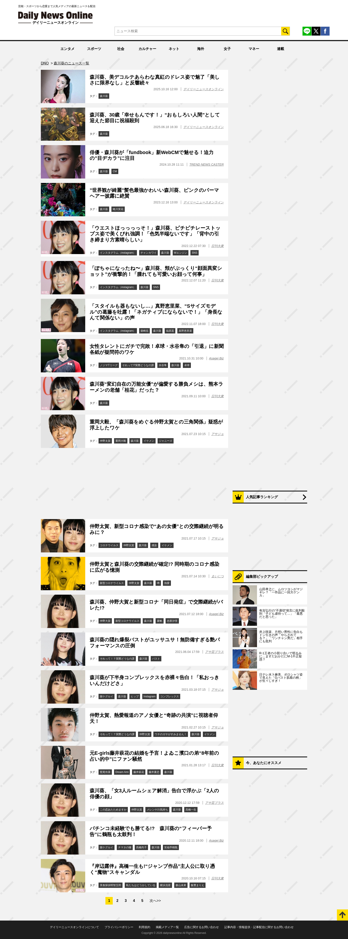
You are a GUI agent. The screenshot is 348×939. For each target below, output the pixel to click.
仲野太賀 (105, 440)
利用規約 (144, 927)
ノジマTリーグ (108, 365)
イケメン (149, 440)
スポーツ (94, 49)
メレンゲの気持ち (157, 809)
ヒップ (135, 696)
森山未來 (181, 885)
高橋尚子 (141, 847)
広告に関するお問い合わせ (201, 927)
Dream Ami (122, 772)
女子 (227, 49)
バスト (156, 658)
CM (115, 171)
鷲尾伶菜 (105, 772)
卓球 (187, 365)
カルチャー (147, 49)
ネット (174, 49)
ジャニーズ (165, 440)
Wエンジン (180, 252)
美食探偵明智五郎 (110, 885)
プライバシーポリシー (119, 927)
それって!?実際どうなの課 (138, 365)
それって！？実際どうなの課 (117, 658)
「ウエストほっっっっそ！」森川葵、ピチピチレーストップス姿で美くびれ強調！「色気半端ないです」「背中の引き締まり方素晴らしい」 (155, 234)
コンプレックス (169, 696)
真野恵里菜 (185, 330)
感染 (154, 545)
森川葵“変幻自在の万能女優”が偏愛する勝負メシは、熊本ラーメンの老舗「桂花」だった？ (156, 387)
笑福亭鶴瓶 (171, 847)
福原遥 (170, 330)
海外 (200, 49)
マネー (254, 49)
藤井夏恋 (154, 772)
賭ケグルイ (106, 696)
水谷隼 (163, 365)
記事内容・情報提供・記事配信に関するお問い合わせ (259, 927)
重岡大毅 (120, 440)
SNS (194, 252)
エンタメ (67, 49)
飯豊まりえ (197, 885)
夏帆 (159, 620)
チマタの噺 (124, 847)
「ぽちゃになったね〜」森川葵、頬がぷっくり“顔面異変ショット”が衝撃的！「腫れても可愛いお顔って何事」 (156, 271)
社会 (120, 49)
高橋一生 (191, 809)
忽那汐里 (172, 620)
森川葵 (104, 96)
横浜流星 (165, 885)
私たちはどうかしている (140, 885)
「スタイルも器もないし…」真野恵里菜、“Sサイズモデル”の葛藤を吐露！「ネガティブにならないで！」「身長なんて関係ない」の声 (156, 312)
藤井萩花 (138, 772)
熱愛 (167, 583)
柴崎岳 (144, 330)
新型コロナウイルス (112, 583)
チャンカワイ (148, 252)
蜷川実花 (118, 209)
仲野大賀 (105, 620)
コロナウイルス (109, 545)
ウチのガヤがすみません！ (171, 734)
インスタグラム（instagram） (118, 252)
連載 (280, 49)
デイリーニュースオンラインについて (74, 927)
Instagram (149, 696)
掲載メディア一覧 (167, 927)
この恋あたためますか (113, 809)
